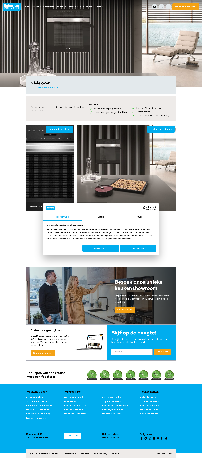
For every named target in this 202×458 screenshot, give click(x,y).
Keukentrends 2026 (75, 405)
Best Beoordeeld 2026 (76, 397)
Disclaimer (85, 453)
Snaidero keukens (150, 414)
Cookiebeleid (69, 453)
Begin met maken (42, 353)
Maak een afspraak (186, 6)
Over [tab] (139, 217)
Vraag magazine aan (37, 401)
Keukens (36, 6)
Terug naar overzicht (44, 88)
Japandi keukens (111, 401)
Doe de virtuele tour (37, 409)
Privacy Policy (100, 453)
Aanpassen (100, 248)
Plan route (73, 435)
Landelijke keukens (112, 409)
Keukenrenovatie (73, 409)
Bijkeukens (70, 401)
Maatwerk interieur (75, 414)
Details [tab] (101, 217)
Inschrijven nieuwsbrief (39, 405)
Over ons (87, 6)
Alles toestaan (138, 248)
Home (27, 6)
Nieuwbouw (75, 6)
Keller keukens (148, 397)
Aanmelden (162, 352)
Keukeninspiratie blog (38, 414)
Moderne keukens (112, 414)
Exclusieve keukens (112, 397)
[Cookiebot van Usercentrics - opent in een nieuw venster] (145, 208)
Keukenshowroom (36, 418)
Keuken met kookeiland (115, 405)
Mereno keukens (149, 409)
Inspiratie (61, 6)
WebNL (164, 453)
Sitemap (114, 453)
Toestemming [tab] (62, 217)
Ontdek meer (124, 310)
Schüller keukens (149, 401)
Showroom (48, 6)
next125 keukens (149, 405)
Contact (99, 6)
